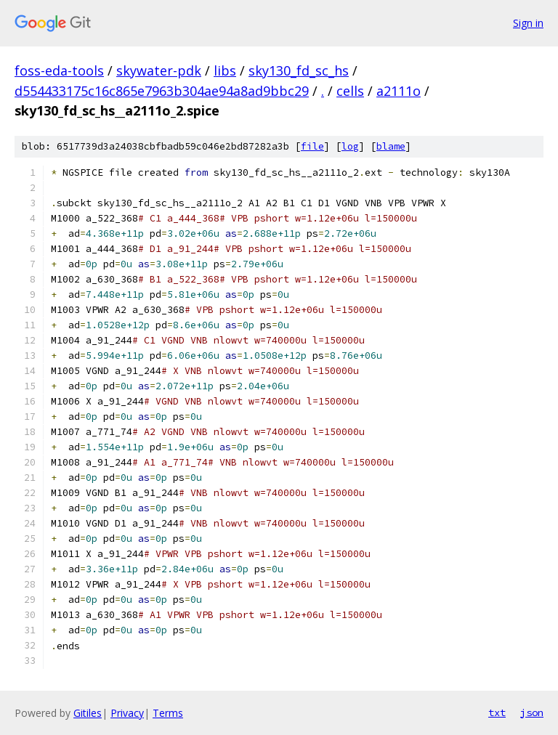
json (531, 712)
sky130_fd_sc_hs (298, 70)
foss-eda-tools (59, 70)
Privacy (127, 713)
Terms (168, 713)
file (312, 146)
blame (390, 146)
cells (350, 91)
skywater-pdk (158, 70)
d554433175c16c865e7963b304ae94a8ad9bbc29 (162, 91)
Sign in (528, 23)
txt (497, 712)
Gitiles (87, 713)
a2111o (398, 91)
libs (225, 70)
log (350, 146)
